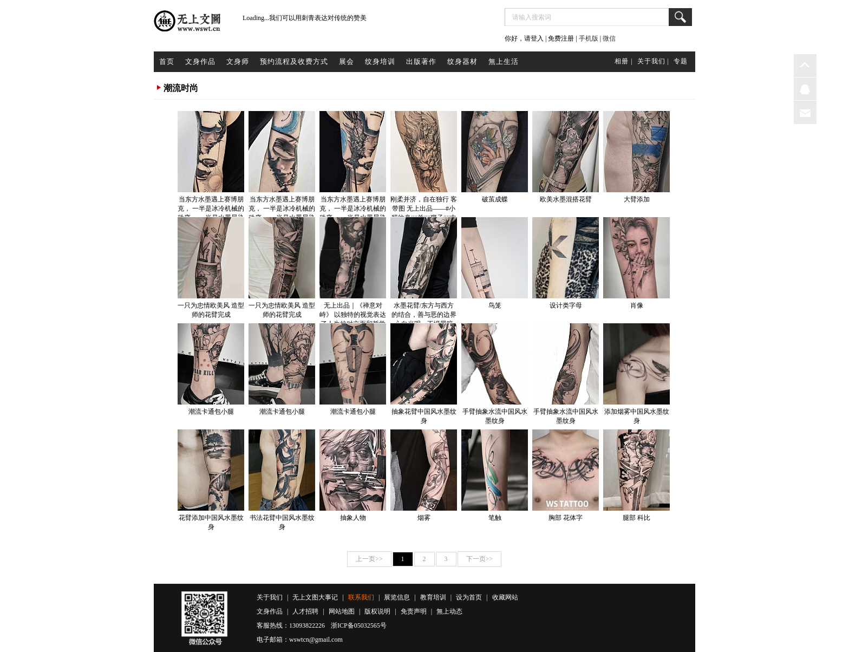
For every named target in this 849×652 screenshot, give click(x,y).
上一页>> (369, 559)
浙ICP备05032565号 (359, 625)
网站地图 (342, 611)
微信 (609, 38)
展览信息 (397, 597)
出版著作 (421, 61)
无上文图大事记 (315, 597)
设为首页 (469, 597)
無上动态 (449, 611)
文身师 (237, 61)
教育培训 (433, 597)
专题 (681, 61)
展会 (346, 61)
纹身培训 (380, 61)
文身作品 (200, 61)
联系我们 (361, 597)
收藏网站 (505, 597)
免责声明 (414, 611)
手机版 (588, 38)
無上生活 (503, 61)
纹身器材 (462, 61)
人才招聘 (305, 611)
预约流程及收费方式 (294, 61)
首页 (166, 61)
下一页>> (479, 559)
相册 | (623, 61)
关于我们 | (653, 61)
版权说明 (377, 611)
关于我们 (270, 597)
